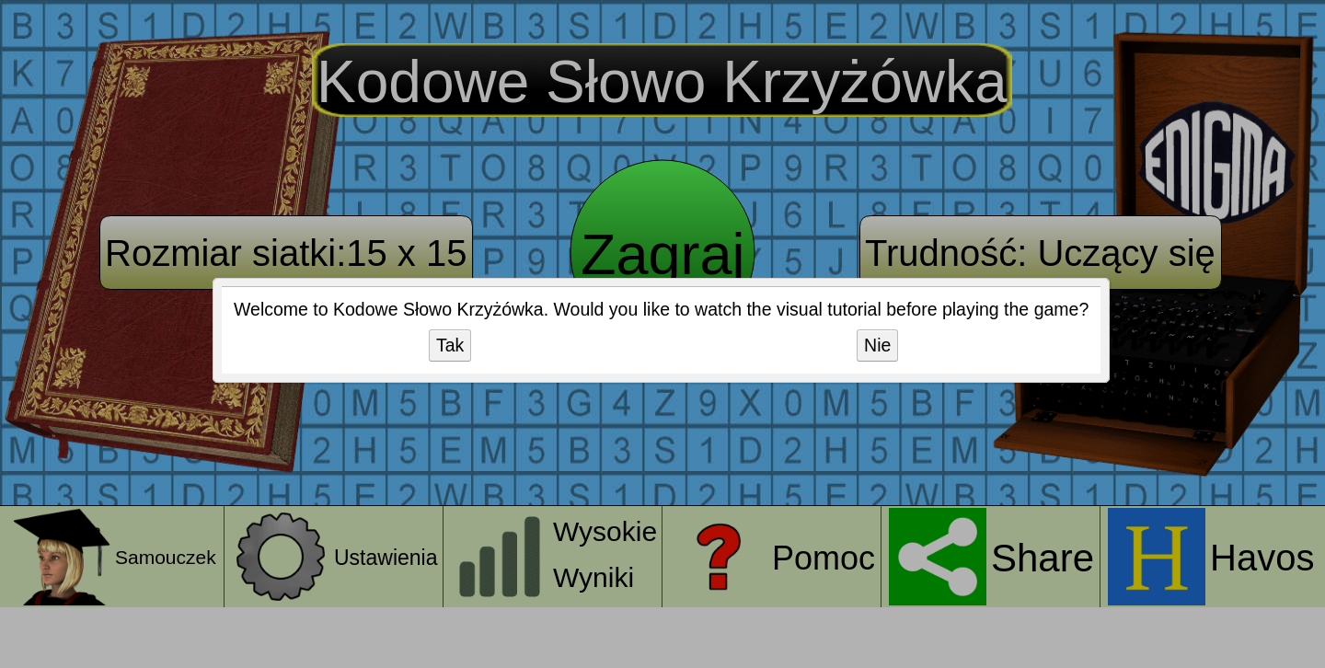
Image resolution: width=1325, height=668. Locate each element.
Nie (877, 345)
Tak (450, 345)
